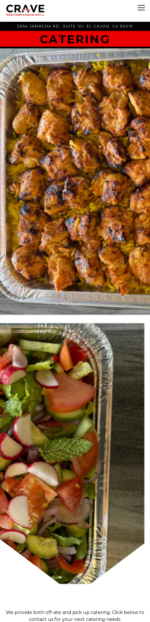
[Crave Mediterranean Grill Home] (30, 9)
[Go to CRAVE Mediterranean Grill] (75, 26)
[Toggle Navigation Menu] (141, 7)
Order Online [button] (75, 614)
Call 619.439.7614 (75, 598)
